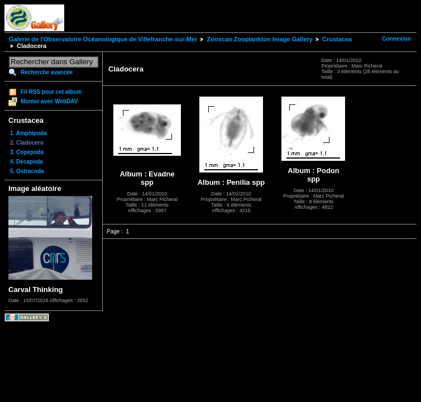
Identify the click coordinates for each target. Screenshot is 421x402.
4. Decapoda (26, 162)
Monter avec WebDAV (49, 101)
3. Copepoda (27, 152)
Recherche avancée (47, 72)
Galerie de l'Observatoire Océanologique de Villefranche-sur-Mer (103, 39)
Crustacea (337, 39)
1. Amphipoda (28, 133)
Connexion (396, 39)
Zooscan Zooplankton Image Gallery (259, 39)
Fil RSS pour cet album (51, 92)
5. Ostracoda (27, 171)
